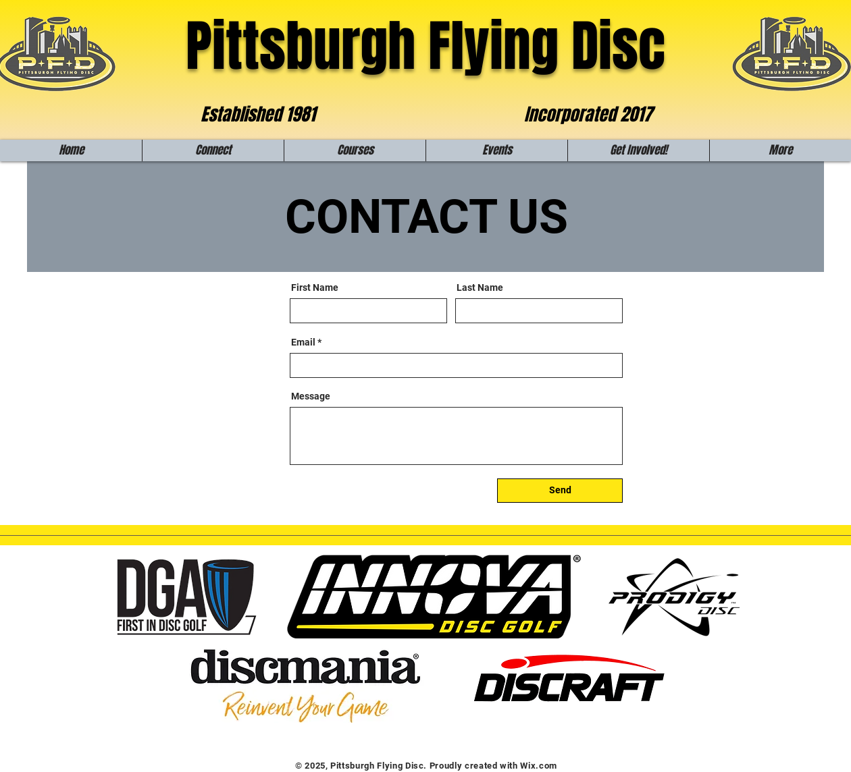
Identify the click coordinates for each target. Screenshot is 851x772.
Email (303, 342)
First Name (314, 287)
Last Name (480, 287)
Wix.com (538, 766)
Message (310, 396)
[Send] (560, 490)
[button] (213, 150)
